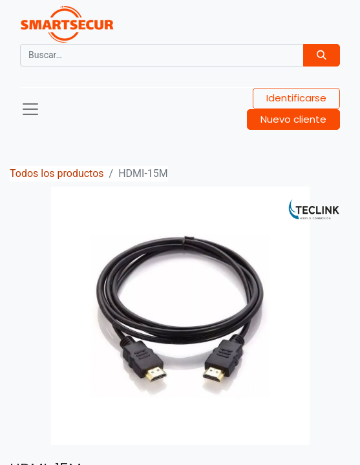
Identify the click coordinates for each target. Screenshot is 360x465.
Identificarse (296, 98)
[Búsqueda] (321, 55)
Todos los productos (57, 173)
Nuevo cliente (293, 119)
